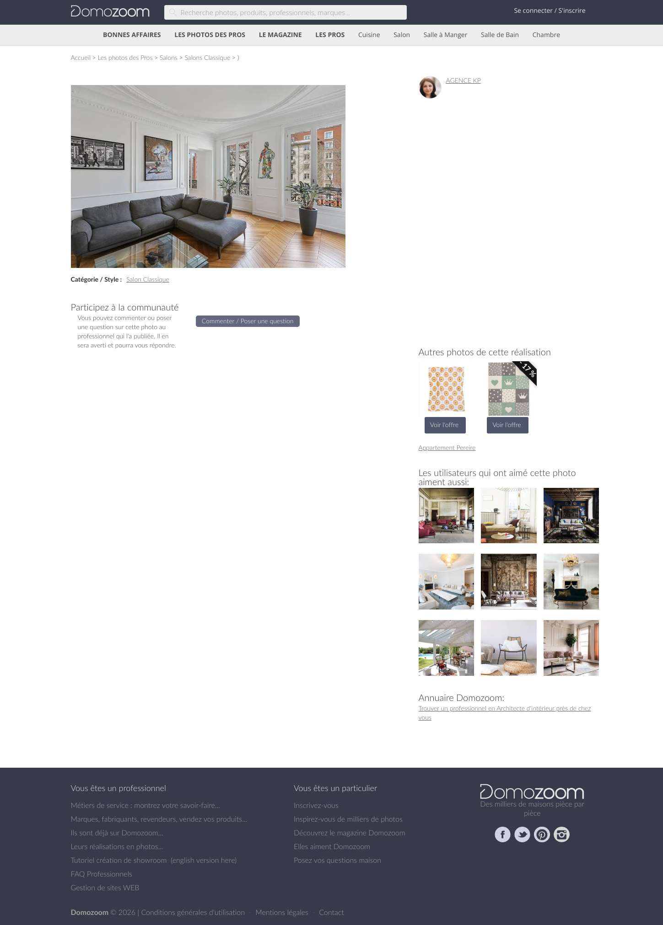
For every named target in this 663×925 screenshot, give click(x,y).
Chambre (546, 35)
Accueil (81, 57)
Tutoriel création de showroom (119, 860)
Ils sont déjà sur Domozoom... (117, 833)
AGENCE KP (463, 80)
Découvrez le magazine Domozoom (349, 833)
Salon (401, 35)
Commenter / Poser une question (248, 320)
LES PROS (330, 35)
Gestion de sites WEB (105, 887)
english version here (203, 860)
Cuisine (369, 35)
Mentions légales (282, 912)
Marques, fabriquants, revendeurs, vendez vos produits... (159, 819)
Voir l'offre (444, 424)
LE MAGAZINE (280, 35)
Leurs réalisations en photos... (117, 846)
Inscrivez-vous (316, 805)
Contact (331, 912)
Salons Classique (207, 57)
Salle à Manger (446, 35)
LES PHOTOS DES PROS (209, 35)
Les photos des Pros (124, 57)
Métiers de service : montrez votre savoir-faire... (146, 805)
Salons (169, 57)
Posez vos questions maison (337, 860)
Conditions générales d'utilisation (194, 912)
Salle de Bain (500, 35)
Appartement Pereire (447, 447)
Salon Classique (147, 279)
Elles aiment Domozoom (332, 846)
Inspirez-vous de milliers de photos (348, 819)
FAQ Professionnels (101, 874)
